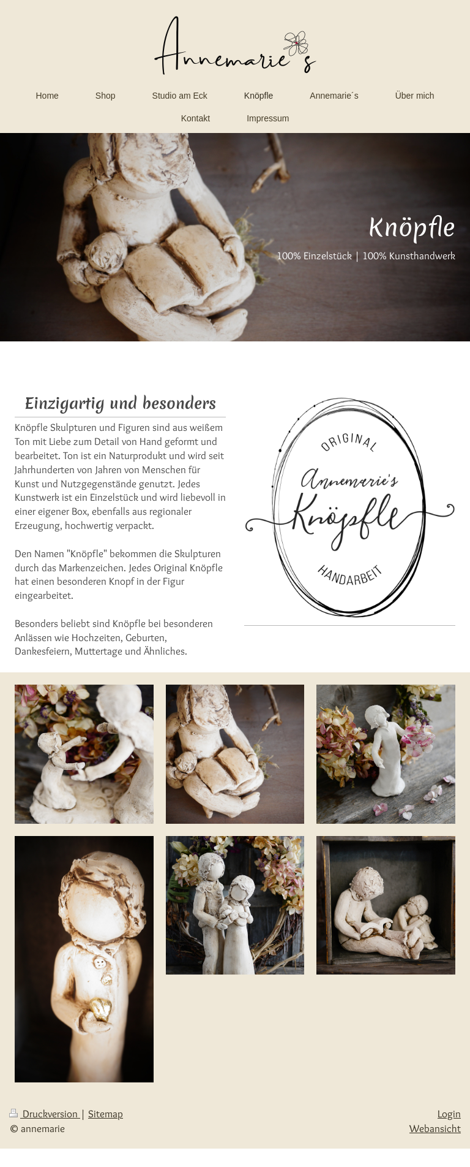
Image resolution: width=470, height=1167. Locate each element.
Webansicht (435, 1128)
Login (449, 1114)
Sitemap (105, 1114)
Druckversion (44, 1114)
